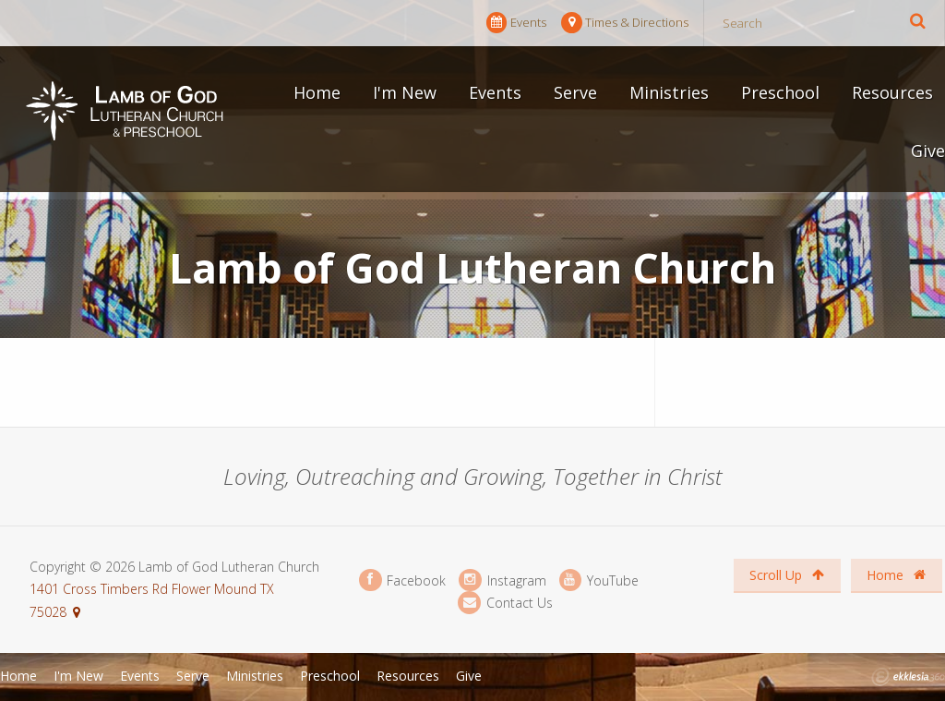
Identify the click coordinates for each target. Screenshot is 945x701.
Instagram (502, 580)
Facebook (402, 580)
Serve (575, 92)
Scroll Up (786, 575)
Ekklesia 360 (908, 677)
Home (317, 92)
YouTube (599, 580)
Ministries (669, 92)
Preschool (780, 92)
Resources (892, 92)
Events (516, 22)
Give (928, 150)
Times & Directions (624, 22)
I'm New (405, 92)
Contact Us (505, 602)
